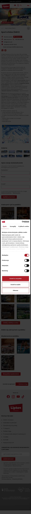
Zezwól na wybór (15, 284)
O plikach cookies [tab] (23, 226)
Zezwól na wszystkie (16, 278)
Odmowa (15, 290)
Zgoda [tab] (5, 226)
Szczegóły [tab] (13, 226)
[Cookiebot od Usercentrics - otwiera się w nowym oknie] (22, 222)
